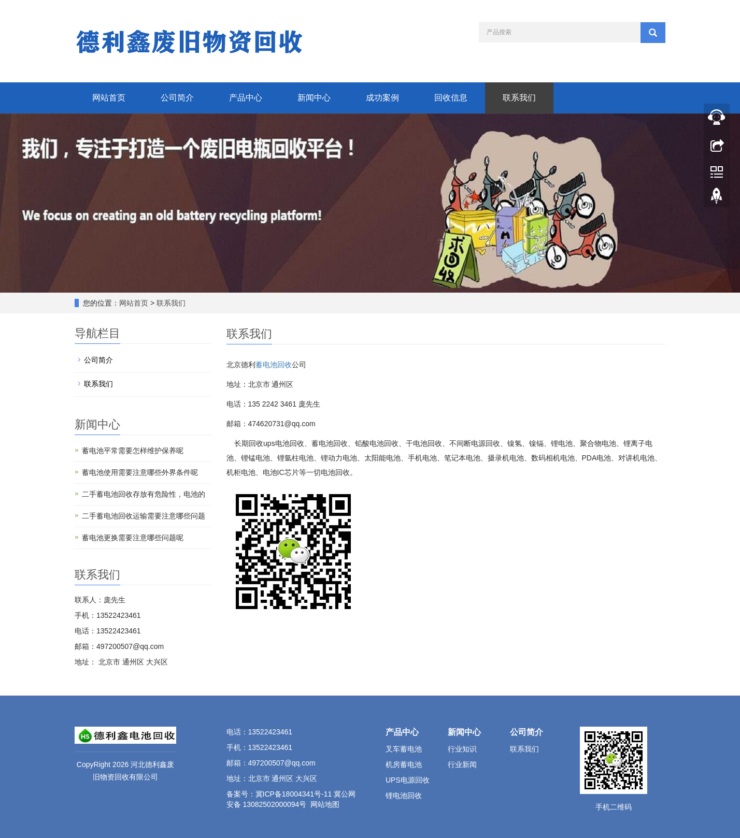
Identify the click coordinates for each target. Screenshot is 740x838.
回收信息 (450, 97)
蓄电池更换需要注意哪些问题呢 (132, 537)
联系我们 (519, 97)
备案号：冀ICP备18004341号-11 (279, 794)
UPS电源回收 (408, 780)
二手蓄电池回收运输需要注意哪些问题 (143, 516)
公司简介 (177, 97)
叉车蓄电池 (404, 749)
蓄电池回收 (273, 364)
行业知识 (462, 749)
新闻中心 (314, 97)
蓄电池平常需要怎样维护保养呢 (132, 450)
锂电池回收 (404, 795)
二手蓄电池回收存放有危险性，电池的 (143, 494)
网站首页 (108, 97)
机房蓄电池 (404, 764)
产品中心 (245, 97)
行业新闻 (462, 764)
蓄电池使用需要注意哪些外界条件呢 (140, 472)
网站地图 (324, 804)
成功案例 (382, 97)
